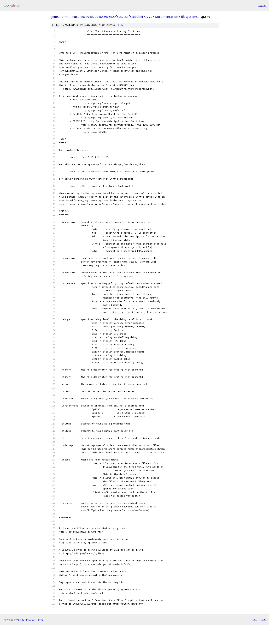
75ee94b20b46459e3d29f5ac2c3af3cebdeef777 (114, 17)
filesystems (189, 17)
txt (255, 619)
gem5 (54, 17)
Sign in (262, 5)
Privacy (30, 619)
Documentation (166, 17)
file (121, 25)
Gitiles (20, 619)
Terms (39, 619)
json (263, 619)
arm (65, 17)
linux (74, 17)
